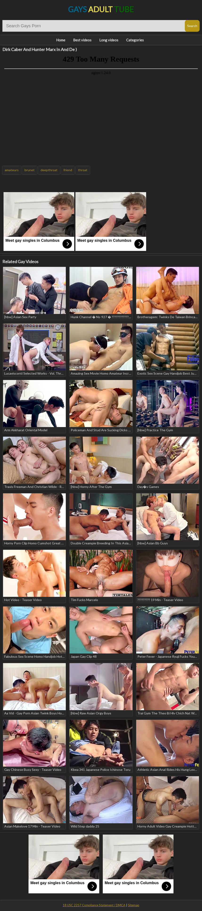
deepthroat (49, 170)
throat (82, 170)
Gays (101, 9)
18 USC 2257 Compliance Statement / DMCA (94, 905)
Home (60, 40)
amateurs (12, 170)
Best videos (82, 40)
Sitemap (133, 905)
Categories (135, 40)
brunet (30, 170)
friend (67, 170)
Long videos (108, 40)
